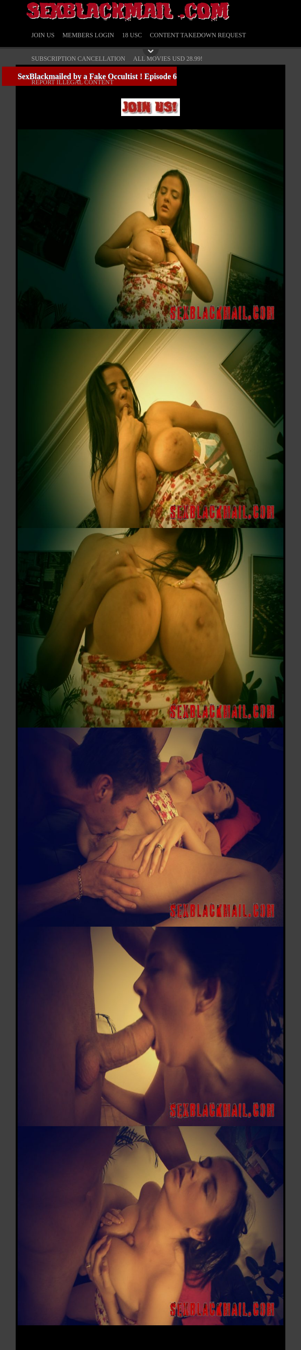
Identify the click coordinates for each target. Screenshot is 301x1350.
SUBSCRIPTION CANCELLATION (78, 58)
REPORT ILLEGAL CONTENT (72, 82)
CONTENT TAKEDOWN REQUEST (198, 35)
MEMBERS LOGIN (88, 35)
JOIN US (42, 35)
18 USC (132, 35)
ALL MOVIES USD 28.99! (168, 58)
